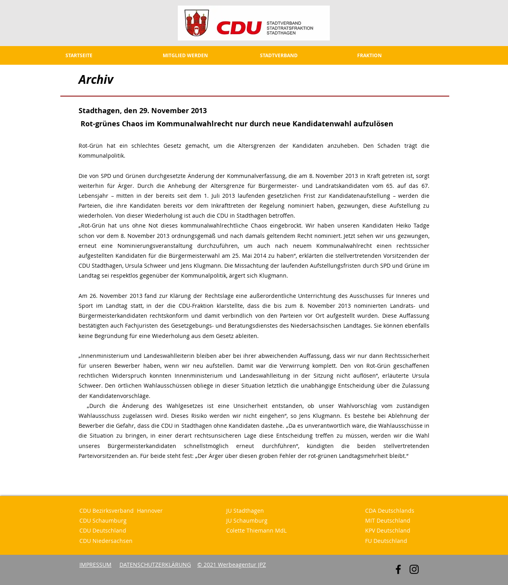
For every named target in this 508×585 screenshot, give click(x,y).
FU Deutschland (386, 540)
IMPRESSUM (95, 564)
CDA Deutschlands (389, 510)
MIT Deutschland (387, 520)
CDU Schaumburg (103, 520)
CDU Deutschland (102, 530)
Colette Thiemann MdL (256, 530)
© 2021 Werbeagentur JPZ (231, 564)
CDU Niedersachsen (106, 540)
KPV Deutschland (387, 530)
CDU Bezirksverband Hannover (121, 510)
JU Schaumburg (246, 520)
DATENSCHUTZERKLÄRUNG (155, 564)
